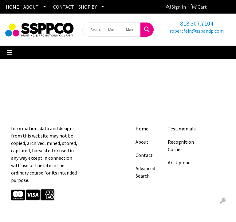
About (142, 142)
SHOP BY (87, 7)
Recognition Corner (180, 145)
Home (142, 128)
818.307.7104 (196, 23)
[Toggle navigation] (9, 52)
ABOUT (31, 7)
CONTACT (63, 7)
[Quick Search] (93, 30)
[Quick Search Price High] (132, 30)
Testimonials (180, 128)
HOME (12, 7)
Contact (144, 155)
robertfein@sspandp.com (197, 31)
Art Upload (179, 162)
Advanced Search (145, 172)
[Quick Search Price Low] (114, 30)
